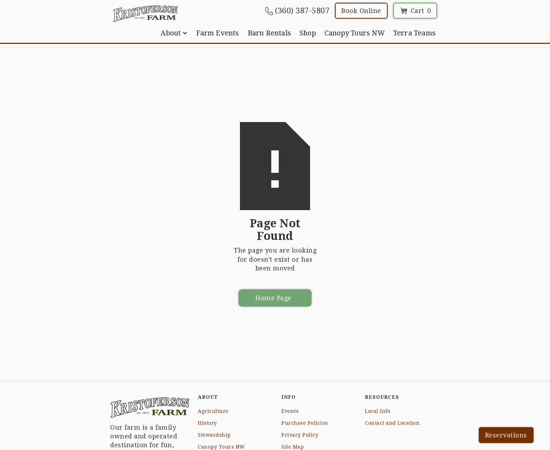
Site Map (292, 447)
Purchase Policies (304, 423)
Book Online (361, 10)
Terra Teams (414, 33)
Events (290, 411)
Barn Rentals (269, 33)
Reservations (506, 435)
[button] (174, 33)
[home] (145, 13)
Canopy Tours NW (354, 33)
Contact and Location (392, 423)
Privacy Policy (299, 435)
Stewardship (214, 435)
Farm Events (217, 33)
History (207, 423)
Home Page (273, 298)
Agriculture (213, 411)
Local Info (377, 411)
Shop (308, 33)
